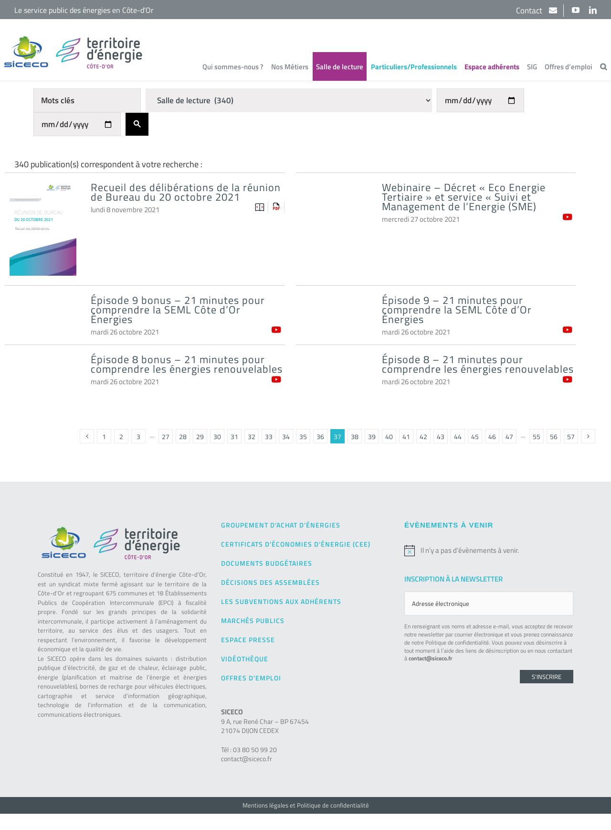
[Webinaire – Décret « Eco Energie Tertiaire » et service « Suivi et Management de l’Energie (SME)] (334, 204)
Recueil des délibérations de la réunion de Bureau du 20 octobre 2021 (186, 192)
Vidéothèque (244, 659)
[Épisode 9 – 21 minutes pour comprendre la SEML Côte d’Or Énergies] (334, 316)
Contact (530, 10)
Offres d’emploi (251, 678)
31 (234, 436)
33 (269, 436)
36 (320, 436)
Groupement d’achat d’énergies (280, 525)
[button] (603, 66)
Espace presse (248, 640)
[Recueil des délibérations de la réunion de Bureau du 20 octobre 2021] (43, 192)
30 (217, 436)
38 (354, 436)
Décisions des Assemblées (270, 582)
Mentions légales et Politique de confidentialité (305, 805)
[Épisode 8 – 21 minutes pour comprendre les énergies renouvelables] (334, 376)
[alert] (488, 550)
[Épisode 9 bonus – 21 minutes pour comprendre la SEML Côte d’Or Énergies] (43, 316)
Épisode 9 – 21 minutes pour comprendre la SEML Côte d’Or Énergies (457, 309)
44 (458, 436)
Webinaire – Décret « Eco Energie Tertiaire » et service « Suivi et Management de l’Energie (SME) (464, 197)
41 (406, 436)
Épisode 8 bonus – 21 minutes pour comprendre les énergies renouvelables (187, 364)
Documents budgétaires (266, 563)
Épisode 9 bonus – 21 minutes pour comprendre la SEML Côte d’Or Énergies (178, 309)
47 (509, 436)
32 (251, 436)
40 (389, 436)
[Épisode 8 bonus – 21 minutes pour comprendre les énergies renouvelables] (43, 376)
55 (536, 436)
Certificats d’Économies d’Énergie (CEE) (295, 544)
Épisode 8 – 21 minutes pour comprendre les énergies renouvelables (478, 364)
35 (303, 436)
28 (183, 436)
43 (440, 436)
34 (286, 436)
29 (200, 436)
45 (475, 436)
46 (492, 436)
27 (165, 436)
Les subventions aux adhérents (281, 601)
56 (554, 436)
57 (571, 436)
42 (423, 436)
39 (372, 436)
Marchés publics (252, 620)
